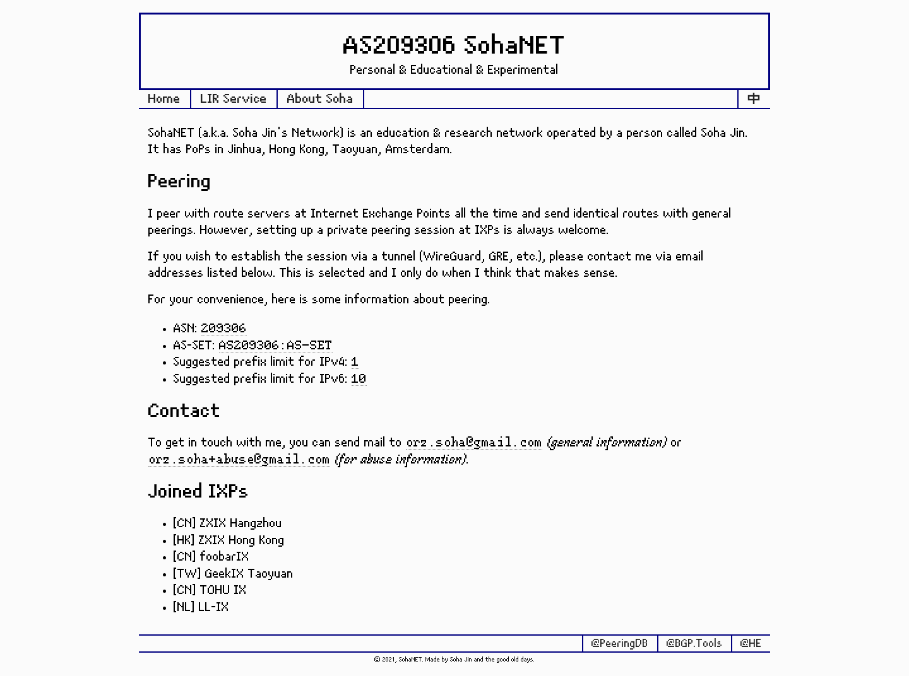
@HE (751, 644)
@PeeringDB (619, 644)
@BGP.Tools (695, 644)
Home (164, 99)
